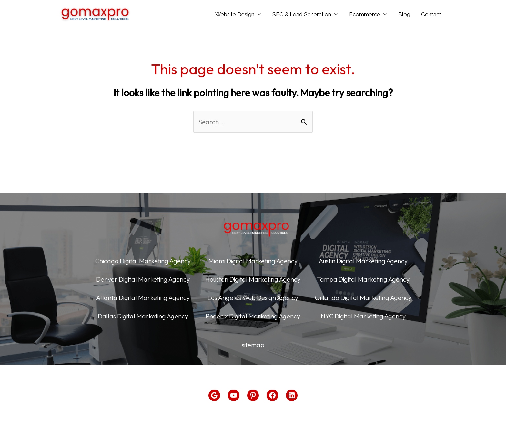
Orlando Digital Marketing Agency (363, 298)
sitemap (253, 345)
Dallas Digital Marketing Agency (143, 316)
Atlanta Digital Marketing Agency (143, 298)
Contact (431, 14)
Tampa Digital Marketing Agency (363, 279)
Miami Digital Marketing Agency (253, 261)
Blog (404, 14)
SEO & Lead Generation (301, 14)
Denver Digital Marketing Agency (143, 279)
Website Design (234, 14)
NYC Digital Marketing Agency (363, 316)
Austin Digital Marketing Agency (363, 261)
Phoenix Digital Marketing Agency (253, 316)
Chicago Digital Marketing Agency (143, 261)
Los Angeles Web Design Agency (252, 298)
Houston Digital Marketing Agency (252, 279)
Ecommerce (364, 14)
